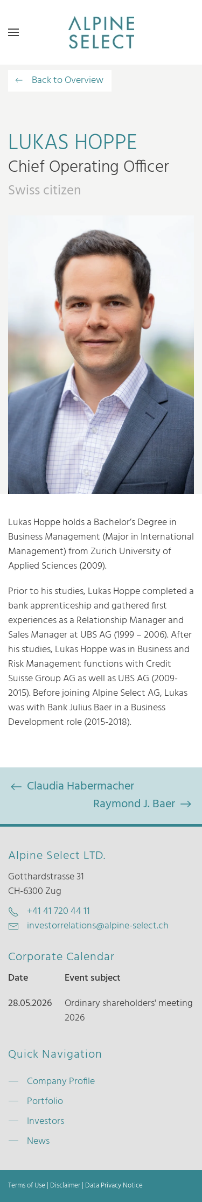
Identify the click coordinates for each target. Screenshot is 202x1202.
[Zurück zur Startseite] (101, 32)
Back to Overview (58, 80)
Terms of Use (26, 1185)
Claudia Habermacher (71, 786)
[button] (13, 32)
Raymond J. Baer (143, 804)
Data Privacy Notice (114, 1185)
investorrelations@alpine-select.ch (98, 926)
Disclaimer (65, 1185)
